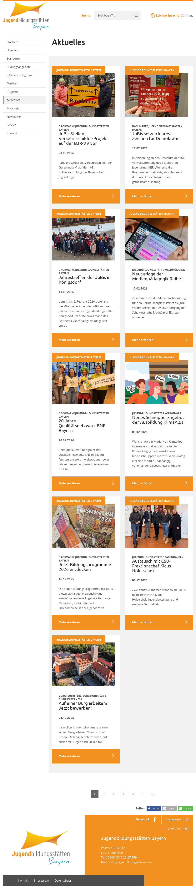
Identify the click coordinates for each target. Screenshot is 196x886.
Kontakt (12, 133)
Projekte (25, 91)
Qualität (25, 83)
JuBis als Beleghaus (19, 75)
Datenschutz (63, 881)
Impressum (41, 881)
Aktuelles (13, 100)
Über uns (25, 50)
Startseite (13, 42)
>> (152, 794)
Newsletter (25, 116)
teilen (156, 808)
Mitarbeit (25, 108)
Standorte (13, 58)
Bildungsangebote (25, 67)
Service (25, 125)
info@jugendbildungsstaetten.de (130, 862)
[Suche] (136, 15)
